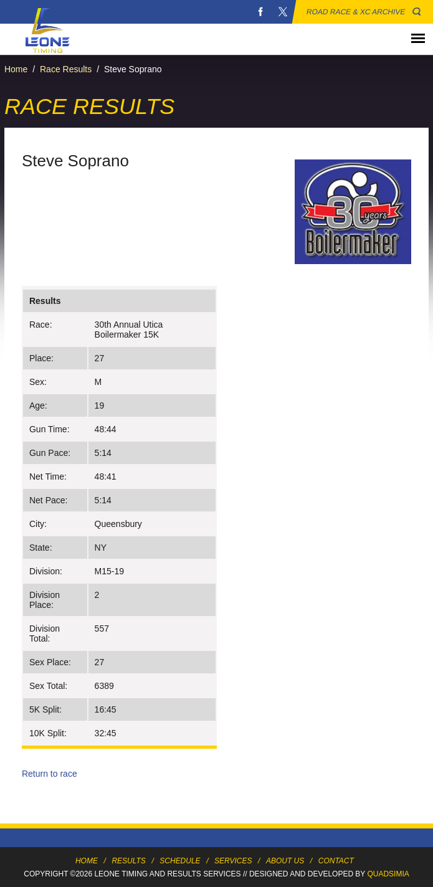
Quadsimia (388, 874)
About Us (285, 860)
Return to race (49, 774)
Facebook (260, 12)
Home (15, 69)
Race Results (66, 69)
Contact (336, 860)
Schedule (179, 860)
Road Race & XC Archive (356, 11)
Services (233, 860)
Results (128, 860)
